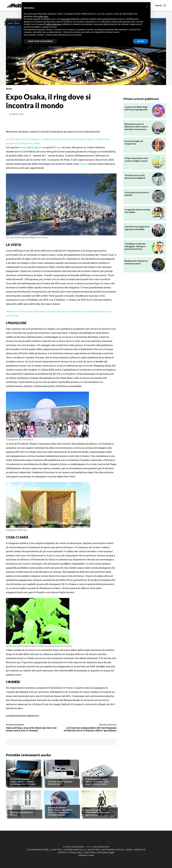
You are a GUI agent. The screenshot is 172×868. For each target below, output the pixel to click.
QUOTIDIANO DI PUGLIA (113, 849)
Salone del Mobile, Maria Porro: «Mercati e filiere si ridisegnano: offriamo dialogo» (60, 811)
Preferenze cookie (86, 855)
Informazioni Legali (105, 852)
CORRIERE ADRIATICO (73, 849)
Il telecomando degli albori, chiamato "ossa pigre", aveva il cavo (96, 781)
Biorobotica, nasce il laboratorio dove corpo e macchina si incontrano (136, 126)
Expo (58, 147)
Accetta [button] (140, 41)
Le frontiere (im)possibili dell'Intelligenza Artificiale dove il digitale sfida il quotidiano (90, 729)
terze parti (65, 19)
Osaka (23, 147)
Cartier (83, 163)
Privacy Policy (75, 852)
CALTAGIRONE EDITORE (37, 849)
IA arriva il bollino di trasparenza (134, 142)
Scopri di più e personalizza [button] (40, 41)
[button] (160, 5)
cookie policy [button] (43, 16)
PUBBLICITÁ (139, 849)
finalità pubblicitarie (53, 24)
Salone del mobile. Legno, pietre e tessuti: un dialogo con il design (22, 781)
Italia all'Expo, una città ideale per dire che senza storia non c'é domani (31, 729)
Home (10, 23)
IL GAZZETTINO (92, 849)
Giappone (36, 147)
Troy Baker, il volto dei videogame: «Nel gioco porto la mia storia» (135, 246)
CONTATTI (62, 852)
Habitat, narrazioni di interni (21, 813)
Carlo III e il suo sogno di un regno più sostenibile (137, 227)
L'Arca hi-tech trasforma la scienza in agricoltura (97, 812)
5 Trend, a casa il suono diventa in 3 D (60, 782)
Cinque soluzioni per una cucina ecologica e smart (136, 159)
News (17, 23)
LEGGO (129, 849)
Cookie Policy (89, 852)
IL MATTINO (56, 849)
